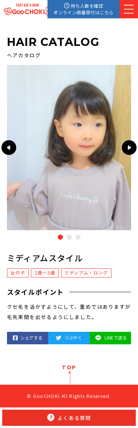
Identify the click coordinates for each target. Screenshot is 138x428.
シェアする (27, 337)
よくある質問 (74, 417)
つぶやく (69, 337)
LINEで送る (110, 337)
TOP (69, 367)
